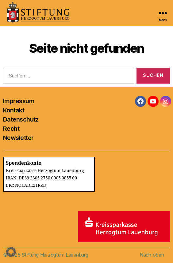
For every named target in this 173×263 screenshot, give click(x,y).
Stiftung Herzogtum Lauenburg (55, 255)
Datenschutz (21, 119)
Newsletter (18, 137)
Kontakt (13, 110)
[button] (11, 252)
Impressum (18, 101)
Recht (11, 128)
